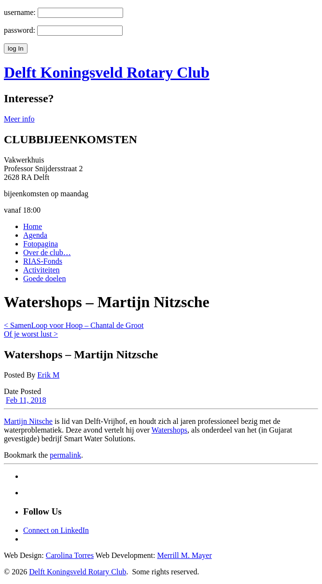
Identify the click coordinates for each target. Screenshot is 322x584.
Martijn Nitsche (28, 421)
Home (32, 226)
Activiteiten (41, 270)
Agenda (35, 235)
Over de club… (47, 252)
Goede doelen (44, 278)
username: (20, 12)
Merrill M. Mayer (184, 555)
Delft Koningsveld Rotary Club (77, 572)
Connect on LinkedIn (56, 530)
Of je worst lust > (31, 334)
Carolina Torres (70, 555)
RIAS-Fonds (42, 261)
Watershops (169, 430)
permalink (65, 455)
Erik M (48, 375)
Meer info (19, 119)
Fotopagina (40, 244)
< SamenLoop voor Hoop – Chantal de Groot (73, 325)
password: (19, 30)
